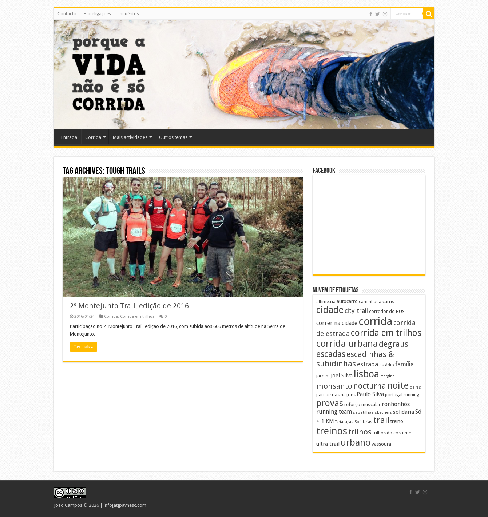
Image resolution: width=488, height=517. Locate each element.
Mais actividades (130, 137)
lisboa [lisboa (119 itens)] (366, 374)
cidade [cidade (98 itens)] (330, 309)
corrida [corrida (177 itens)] (375, 321)
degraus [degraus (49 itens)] (393, 344)
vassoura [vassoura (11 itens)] (381, 444)
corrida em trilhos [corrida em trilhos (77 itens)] (386, 333)
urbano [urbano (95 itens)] (355, 442)
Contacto (66, 13)
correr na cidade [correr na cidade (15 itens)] (336, 323)
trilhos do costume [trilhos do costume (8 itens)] (392, 433)
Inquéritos (128, 13)
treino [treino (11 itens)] (396, 421)
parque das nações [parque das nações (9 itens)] (336, 394)
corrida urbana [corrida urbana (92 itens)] (347, 343)
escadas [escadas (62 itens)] (330, 354)
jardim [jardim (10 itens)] (323, 375)
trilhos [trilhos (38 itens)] (360, 432)
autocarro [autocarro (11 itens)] (347, 301)
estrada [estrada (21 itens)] (367, 364)
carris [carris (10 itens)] (388, 301)
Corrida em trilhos (137, 316)
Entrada (69, 137)
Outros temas (173, 137)
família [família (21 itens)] (404, 364)
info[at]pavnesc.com (125, 505)
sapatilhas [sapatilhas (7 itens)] (363, 412)
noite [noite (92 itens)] (398, 385)
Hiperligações (97, 13)
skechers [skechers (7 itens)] (383, 412)
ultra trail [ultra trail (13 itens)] (328, 444)
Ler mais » (83, 346)
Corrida (93, 137)
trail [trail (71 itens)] (381, 420)
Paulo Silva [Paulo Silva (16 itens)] (370, 394)
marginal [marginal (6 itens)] (388, 376)
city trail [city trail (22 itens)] (356, 310)
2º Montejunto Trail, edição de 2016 (129, 305)
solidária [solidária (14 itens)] (403, 412)
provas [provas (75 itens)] (329, 403)
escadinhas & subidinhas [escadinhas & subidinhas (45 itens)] (355, 359)
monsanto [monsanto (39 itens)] (334, 386)
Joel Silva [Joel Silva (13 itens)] (342, 375)
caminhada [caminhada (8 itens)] (370, 301)
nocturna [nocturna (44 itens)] (369, 385)
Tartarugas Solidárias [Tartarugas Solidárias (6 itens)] (353, 422)
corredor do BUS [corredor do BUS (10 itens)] (387, 311)
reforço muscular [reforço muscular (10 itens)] (362, 404)
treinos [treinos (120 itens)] (331, 431)
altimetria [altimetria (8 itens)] (326, 301)
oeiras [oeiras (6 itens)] (415, 387)
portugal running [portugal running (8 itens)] (402, 394)
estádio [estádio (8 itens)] (386, 365)
